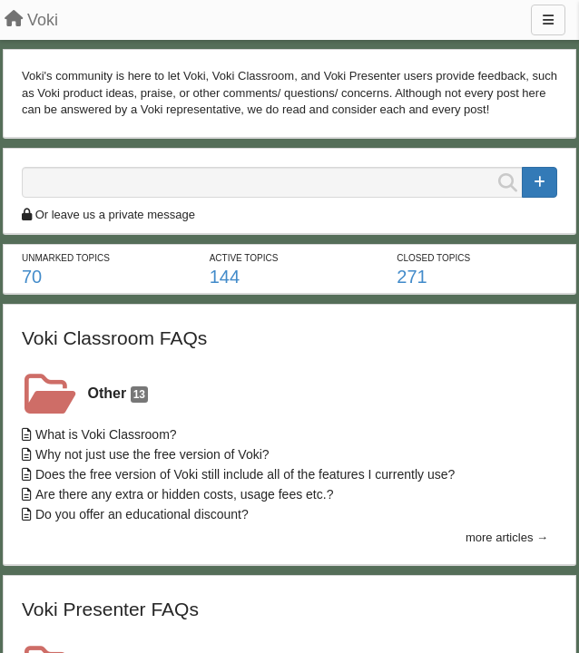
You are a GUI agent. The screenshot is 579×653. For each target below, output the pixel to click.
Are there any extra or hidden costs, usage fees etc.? (184, 494)
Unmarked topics (66, 258)
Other (118, 394)
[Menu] (548, 20)
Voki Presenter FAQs (110, 609)
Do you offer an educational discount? (142, 514)
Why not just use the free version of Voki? (152, 454)
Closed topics (433, 258)
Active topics (244, 258)
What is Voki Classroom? (106, 434)
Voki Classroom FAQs (114, 337)
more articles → (507, 537)
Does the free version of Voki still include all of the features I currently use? (245, 474)
